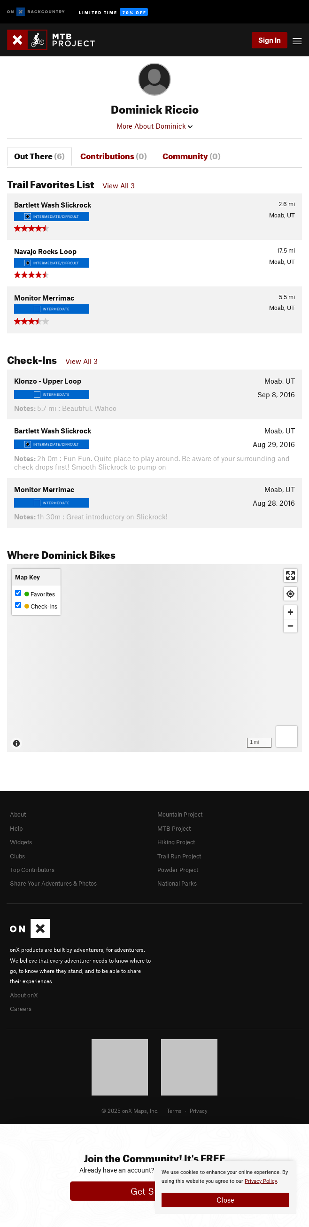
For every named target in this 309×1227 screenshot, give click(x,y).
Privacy (199, 1110)
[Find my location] (290, 594)
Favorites (35, 594)
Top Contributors (32, 869)
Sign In (269, 40)
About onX (24, 995)
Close (225, 1200)
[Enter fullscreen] (290, 575)
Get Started (155, 1191)
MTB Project (174, 828)
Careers (20, 1008)
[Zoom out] (290, 626)
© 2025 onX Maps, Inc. (130, 1110)
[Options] (286, 736)
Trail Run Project (179, 856)
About (18, 814)
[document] (225, 1187)
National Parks (177, 883)
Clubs (17, 856)
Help (16, 828)
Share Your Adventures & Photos (53, 883)
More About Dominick (154, 126)
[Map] (154, 658)
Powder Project (177, 869)
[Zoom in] (290, 612)
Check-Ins (36, 606)
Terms (174, 1110)
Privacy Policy (261, 1181)
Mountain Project (179, 814)
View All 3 (118, 185)
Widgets (21, 842)
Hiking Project (176, 842)
